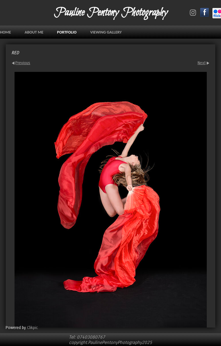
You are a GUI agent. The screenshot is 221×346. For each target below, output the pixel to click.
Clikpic (32, 327)
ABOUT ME (33, 32)
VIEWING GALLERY (106, 32)
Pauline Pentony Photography (110, 12)
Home (5, 32)
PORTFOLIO (66, 32)
